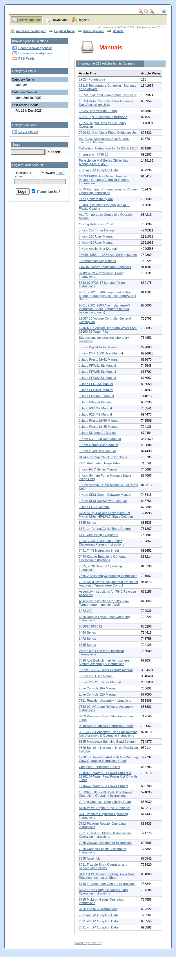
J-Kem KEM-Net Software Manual (103, 500)
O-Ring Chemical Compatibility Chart (105, 801)
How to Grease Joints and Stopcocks (105, 267)
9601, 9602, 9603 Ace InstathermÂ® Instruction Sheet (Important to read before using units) (104, 309)
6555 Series (87, 644)
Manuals (118, 31)
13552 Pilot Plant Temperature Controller (108, 95)
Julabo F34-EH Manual (95, 402)
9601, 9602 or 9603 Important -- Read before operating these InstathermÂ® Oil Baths (107, 296)
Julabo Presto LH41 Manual (98, 359)
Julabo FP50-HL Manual (96, 390)
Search (17, 144)
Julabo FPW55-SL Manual (97, 371)
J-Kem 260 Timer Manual (97, 230)
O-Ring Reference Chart (96, 224)
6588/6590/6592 (90, 626)
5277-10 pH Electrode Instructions (103, 117)
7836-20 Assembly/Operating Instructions (108, 576)
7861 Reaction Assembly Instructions (105, 700)
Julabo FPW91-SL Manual (97, 365)
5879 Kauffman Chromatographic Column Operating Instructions (108, 191)
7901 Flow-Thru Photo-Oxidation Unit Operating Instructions (105, 834)
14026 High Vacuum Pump (98, 111)
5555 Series (87, 522)
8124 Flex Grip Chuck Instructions (103, 457)
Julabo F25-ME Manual (95, 414)
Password (48, 172)
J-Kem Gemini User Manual (98, 445)
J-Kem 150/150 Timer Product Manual (106, 670)
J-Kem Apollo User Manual (98, 248)
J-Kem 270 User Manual (96, 236)
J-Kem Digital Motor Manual (98, 347)
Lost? (60, 172)
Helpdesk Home (64, 31)
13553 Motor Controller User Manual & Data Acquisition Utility (106, 102)
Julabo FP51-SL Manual (96, 384)
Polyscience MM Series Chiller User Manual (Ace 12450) (104, 162)
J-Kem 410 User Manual (96, 242)
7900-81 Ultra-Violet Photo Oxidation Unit (108, 132)
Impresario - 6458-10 (93, 154)
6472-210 (85, 610)
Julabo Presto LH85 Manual (98, 426)
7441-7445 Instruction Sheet (99, 550)
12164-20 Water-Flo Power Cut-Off (103, 786)
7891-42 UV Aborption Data (98, 915)
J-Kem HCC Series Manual (98, 469)
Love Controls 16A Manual (97, 688)
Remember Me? (46, 191)
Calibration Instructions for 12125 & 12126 (108, 148)
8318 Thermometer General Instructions (107, 883)
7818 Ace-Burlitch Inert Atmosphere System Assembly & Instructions (104, 662)
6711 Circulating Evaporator (98, 535)
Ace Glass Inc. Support (31, 31)
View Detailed (28, 132)
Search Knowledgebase (35, 48)
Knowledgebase (30, 20)
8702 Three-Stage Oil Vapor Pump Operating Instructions (103, 891)
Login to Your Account (27, 165)
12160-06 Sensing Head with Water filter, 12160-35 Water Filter (108, 329)
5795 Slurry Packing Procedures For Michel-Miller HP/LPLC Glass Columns (106, 514)
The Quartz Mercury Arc (96, 199)
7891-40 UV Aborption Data (98, 170)
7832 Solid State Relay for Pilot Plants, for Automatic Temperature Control (108, 583)
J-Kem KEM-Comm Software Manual (105, 494)
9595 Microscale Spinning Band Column (107, 741)
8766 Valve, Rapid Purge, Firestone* (104, 808)
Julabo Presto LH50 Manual (98, 420)
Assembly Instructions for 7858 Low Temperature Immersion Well (104, 602)
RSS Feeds (26, 58)
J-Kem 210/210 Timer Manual (100, 682)
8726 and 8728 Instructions (98, 909)
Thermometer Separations (97, 261)
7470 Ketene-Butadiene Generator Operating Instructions (103, 558)
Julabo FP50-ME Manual (96, 396)
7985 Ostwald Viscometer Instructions (105, 842)
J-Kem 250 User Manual (96, 676)
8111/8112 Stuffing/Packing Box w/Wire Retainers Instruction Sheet (107, 875)
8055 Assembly (90, 858)
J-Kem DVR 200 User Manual (100, 439)
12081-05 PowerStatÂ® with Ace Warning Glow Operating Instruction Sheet (108, 758)
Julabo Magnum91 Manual (98, 432)
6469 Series (87, 632)
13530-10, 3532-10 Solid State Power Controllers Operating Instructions (105, 793)
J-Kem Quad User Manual (97, 451)
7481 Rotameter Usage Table (99, 463)
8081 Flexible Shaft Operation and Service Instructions (103, 866)
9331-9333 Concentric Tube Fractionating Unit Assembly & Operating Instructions (108, 733)
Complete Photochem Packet (99, 767)
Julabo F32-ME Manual (95, 408)
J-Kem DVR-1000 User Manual (101, 353)
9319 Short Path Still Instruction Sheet (106, 726)
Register (84, 20)
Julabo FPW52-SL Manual (97, 377)
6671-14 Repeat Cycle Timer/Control (105, 528)
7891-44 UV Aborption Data (98, 927)
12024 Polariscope (92, 79)
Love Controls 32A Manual (97, 694)
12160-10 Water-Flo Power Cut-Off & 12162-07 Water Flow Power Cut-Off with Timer (108, 776)
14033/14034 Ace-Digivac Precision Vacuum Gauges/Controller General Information (104, 179)
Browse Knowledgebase (35, 53)
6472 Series (87, 638)
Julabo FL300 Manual (94, 507)
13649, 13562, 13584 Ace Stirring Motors (108, 254)
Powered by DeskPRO (88, 943)
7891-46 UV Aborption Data (98, 921)
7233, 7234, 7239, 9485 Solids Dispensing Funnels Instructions (101, 542)
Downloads (59, 20)
